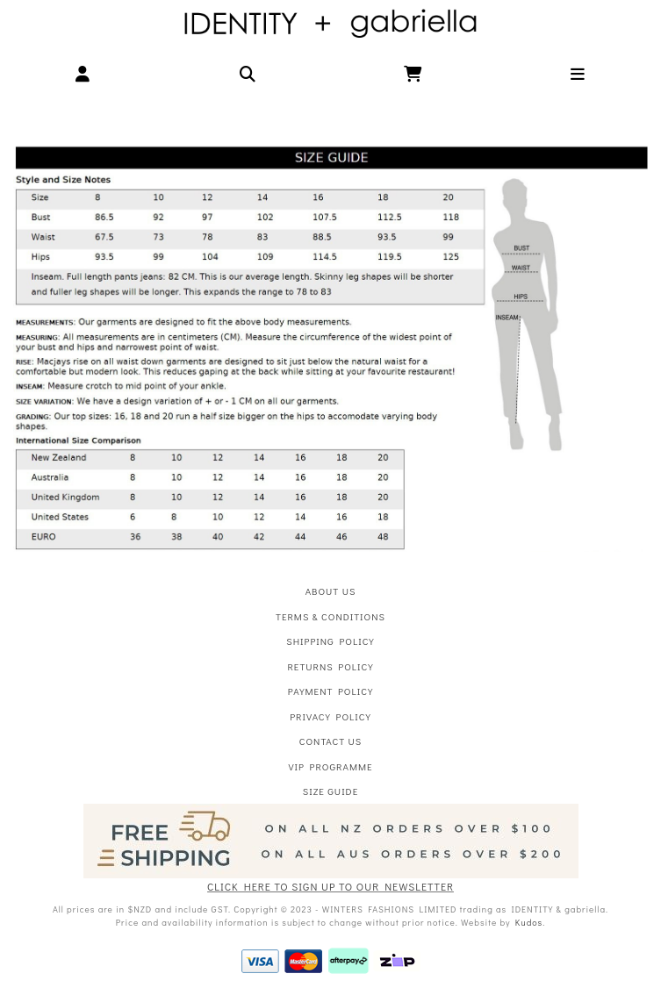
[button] (83, 74)
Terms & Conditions (330, 616)
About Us (330, 591)
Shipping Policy (330, 641)
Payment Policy (330, 691)
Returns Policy (330, 666)
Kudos (528, 922)
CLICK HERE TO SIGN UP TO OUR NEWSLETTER (330, 886)
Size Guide (330, 791)
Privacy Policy (330, 716)
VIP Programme (330, 766)
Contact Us (330, 741)
